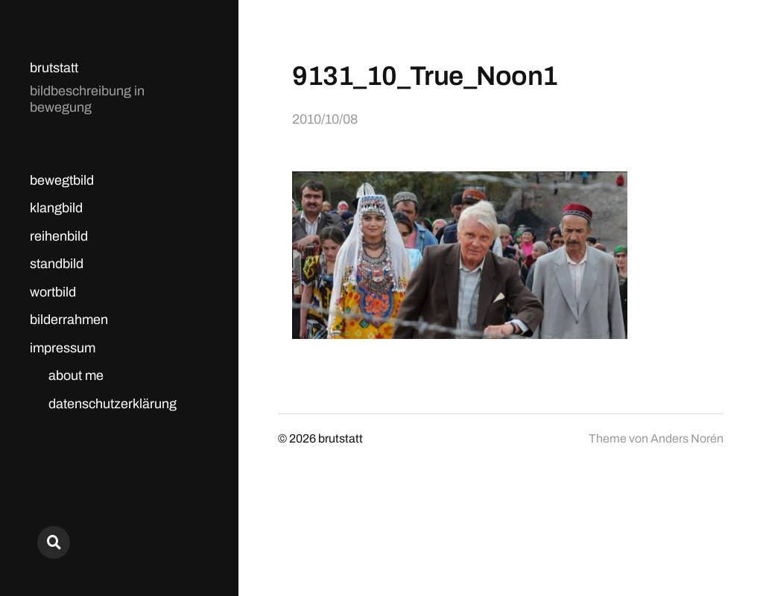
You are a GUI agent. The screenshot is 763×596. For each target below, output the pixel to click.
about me (76, 375)
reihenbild (59, 236)
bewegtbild (62, 180)
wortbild (53, 292)
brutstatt (54, 67)
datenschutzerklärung (112, 403)
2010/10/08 (325, 119)
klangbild (56, 207)
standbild (56, 263)
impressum (62, 347)
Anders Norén (687, 438)
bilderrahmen (69, 319)
